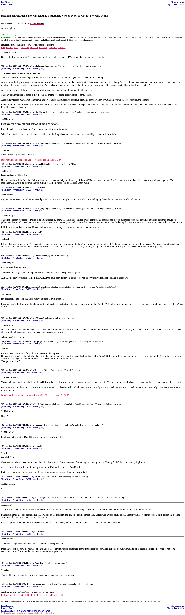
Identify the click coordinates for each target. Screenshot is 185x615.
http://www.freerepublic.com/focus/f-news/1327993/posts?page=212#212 (35, 395)
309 (2, 287)
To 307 (28, 479)
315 (2, 446)
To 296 (28, 320)
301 (2, 66)
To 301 (28, 344)
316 (2, 477)
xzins (36, 287)
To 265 (28, 258)
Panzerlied (38, 563)
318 (2, 532)
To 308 (28, 406)
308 (2, 255)
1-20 (16, 47)
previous (9, 47)
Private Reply (18, 68)
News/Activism (177, 2)
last (63, 47)
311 (2, 341)
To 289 (28, 289)
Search (12, 4)
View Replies (38, 68)
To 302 (28, 146)
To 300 (28, 166)
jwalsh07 (38, 232)
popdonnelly (39, 532)
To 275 (28, 114)
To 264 (28, 534)
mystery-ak (39, 584)
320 (2, 584)
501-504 (53, 47)
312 (2, 370)
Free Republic (7, 2)
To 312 (28, 427)
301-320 (34, 47)
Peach (36, 143)
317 (2, 498)
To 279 (28, 565)
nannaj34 (38, 446)
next (60, 47)
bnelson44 (38, 164)
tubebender (39, 66)
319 (2, 563)
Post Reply (6, 68)
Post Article (179, 4)
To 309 (28, 586)
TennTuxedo (39, 187)
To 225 (28, 190)
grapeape (38, 341)
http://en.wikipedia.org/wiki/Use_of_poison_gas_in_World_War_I (32, 160)
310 (2, 318)
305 (2, 187)
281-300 (25, 47)
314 (2, 425)
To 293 (28, 68)
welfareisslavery (41, 255)
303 (2, 143)
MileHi (37, 477)
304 (2, 164)
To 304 (28, 211)
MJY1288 (38, 498)
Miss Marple (39, 112)
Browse (4, 4)
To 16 (28, 372)
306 (2, 208)
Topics (170, 4)
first (3, 47)
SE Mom (38, 318)
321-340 (43, 47)
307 (2, 232)
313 (2, 404)
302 (2, 112)
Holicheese (38, 370)
